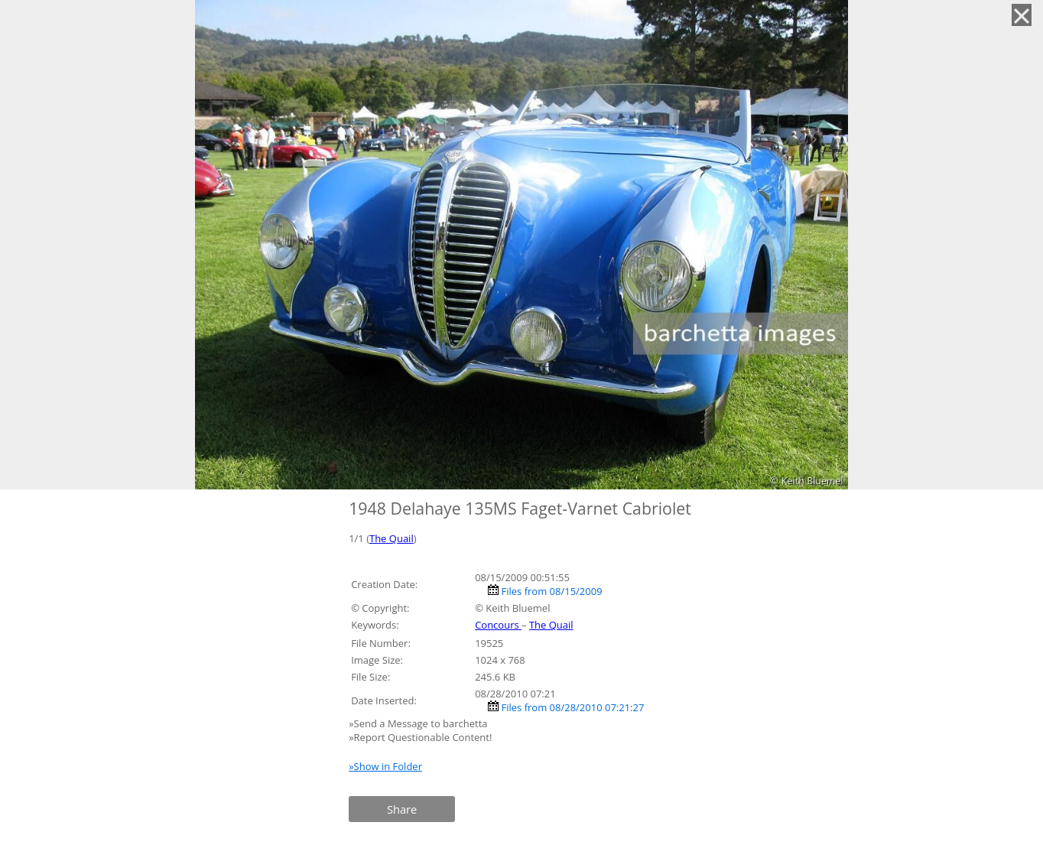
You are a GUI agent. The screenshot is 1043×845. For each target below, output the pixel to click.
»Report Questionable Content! (420, 737)
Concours (498, 625)
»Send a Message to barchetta (419, 723)
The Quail (391, 538)
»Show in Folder (385, 766)
